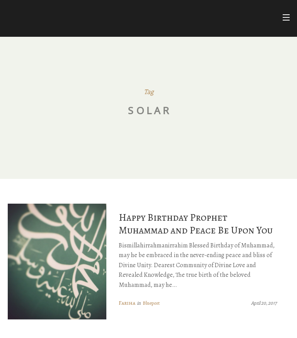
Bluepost (151, 303)
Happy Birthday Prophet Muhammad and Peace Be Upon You (196, 224)
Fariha (127, 303)
